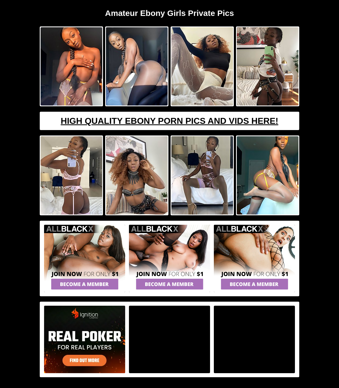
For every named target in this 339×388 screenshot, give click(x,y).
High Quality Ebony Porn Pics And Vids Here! (169, 121)
